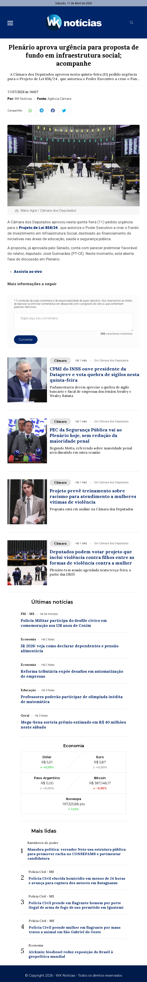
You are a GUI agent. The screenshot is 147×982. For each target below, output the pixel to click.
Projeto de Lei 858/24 (38, 227)
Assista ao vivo (28, 271)
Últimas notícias (52, 602)
